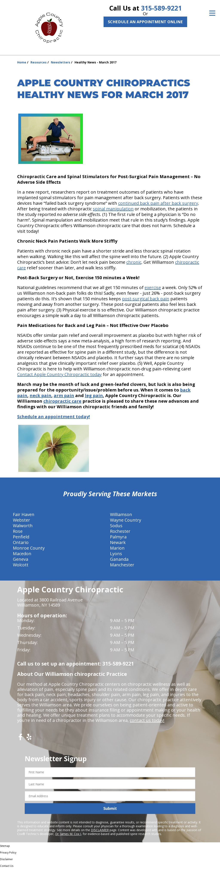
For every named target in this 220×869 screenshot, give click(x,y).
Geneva (20, 559)
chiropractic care (62, 401)
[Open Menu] (212, 13)
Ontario (21, 542)
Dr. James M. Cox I (68, 834)
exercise (153, 287)
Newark (118, 542)
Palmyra (118, 537)
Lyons (116, 553)
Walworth (23, 525)
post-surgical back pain (145, 299)
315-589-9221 (161, 8)
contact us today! (147, 720)
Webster (21, 520)
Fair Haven (23, 514)
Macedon (22, 553)
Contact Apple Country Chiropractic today (59, 374)
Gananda (119, 559)
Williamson (121, 514)
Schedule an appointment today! (53, 416)
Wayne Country (125, 520)
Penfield (21, 537)
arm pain (64, 395)
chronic (133, 262)
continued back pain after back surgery (158, 203)
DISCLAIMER (100, 830)
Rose (18, 531)
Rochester (120, 531)
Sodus (116, 525)
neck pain (40, 395)
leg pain (94, 395)
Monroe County (29, 548)
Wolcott (20, 565)
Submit (110, 808)
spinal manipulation (113, 209)
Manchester (122, 565)
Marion (117, 548)
